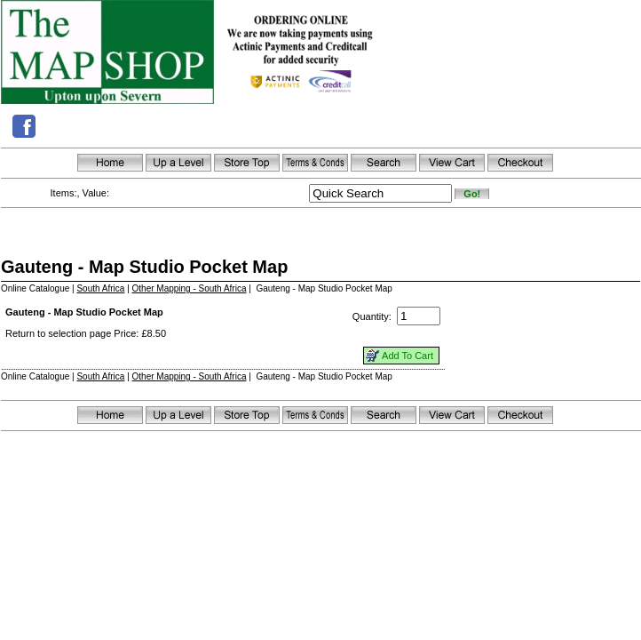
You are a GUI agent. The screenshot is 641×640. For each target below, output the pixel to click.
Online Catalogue (35, 288)
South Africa (100, 288)
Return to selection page (58, 333)
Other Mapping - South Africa (189, 288)
